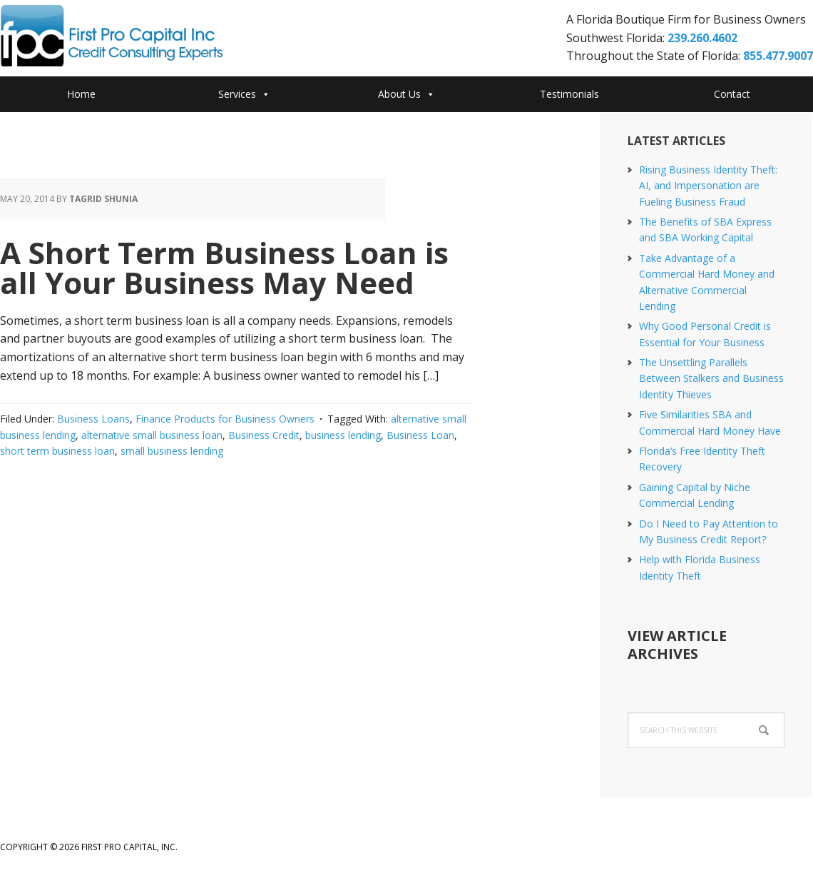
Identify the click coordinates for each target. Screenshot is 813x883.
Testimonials (569, 94)
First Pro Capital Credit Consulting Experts (114, 40)
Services (244, 94)
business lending (343, 435)
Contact (732, 94)
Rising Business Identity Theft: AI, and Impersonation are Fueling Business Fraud (708, 185)
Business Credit (264, 435)
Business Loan (420, 435)
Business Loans (93, 418)
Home (81, 94)
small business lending (172, 451)
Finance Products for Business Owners (225, 418)
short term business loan (57, 451)
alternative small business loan (152, 435)
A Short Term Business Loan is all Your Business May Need (224, 267)
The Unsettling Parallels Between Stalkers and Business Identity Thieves (711, 378)
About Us (406, 94)
